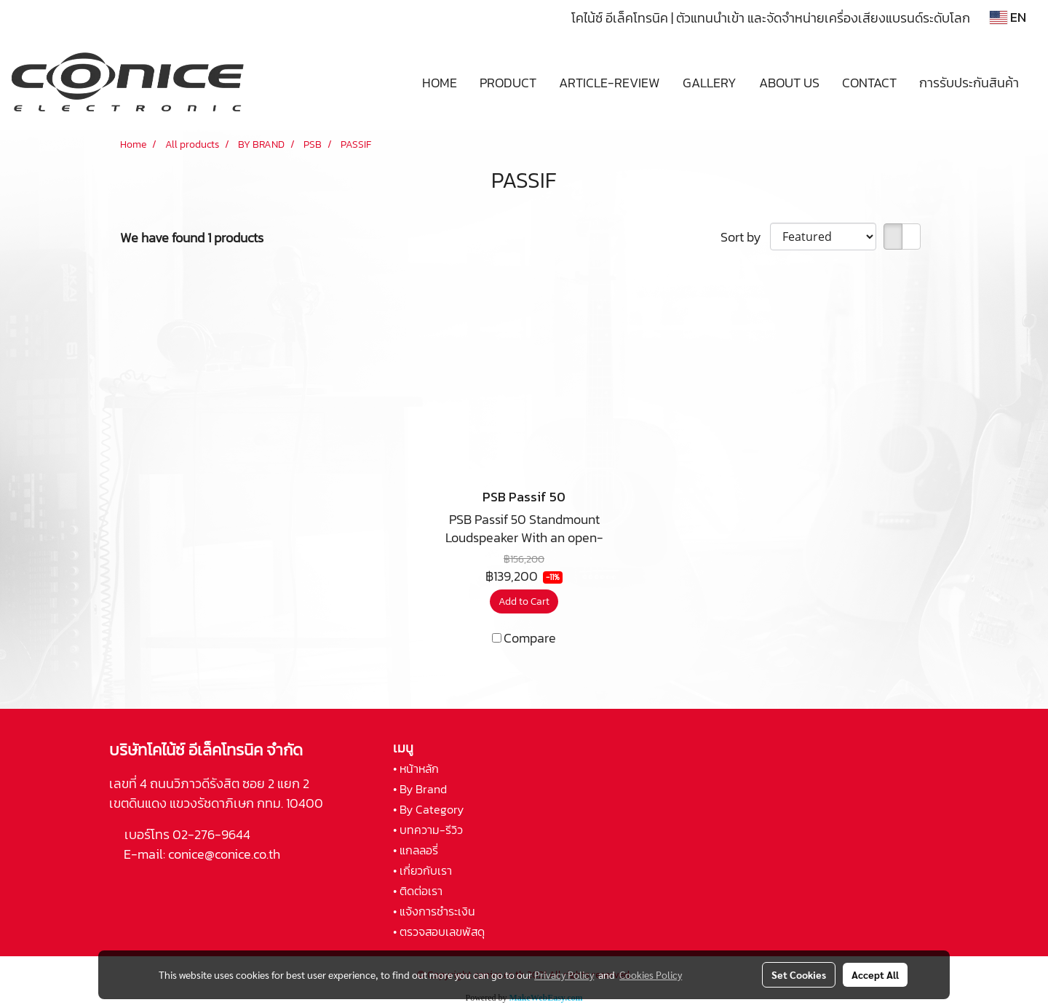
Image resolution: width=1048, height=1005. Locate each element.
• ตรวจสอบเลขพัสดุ (439, 931)
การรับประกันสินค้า (969, 82)
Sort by (745, 237)
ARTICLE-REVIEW (609, 82)
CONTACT (869, 82)
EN (1008, 17)
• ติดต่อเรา (417, 890)
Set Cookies (798, 974)
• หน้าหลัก (416, 768)
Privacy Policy (564, 974)
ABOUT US (789, 82)
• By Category (428, 809)
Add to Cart (524, 601)
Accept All (875, 974)
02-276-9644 (211, 834)
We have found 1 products (191, 237)
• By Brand (420, 789)
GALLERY (710, 82)
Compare (530, 638)
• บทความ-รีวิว (428, 829)
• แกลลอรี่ (415, 850)
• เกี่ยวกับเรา (422, 870)
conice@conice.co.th (225, 854)
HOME (439, 82)
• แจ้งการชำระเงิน (434, 911)
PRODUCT (508, 82)
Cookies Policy (650, 974)
